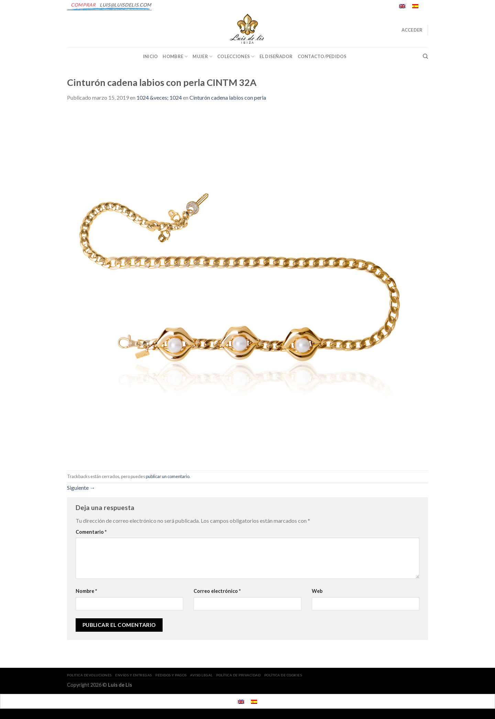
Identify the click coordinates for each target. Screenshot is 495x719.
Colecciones (235, 56)
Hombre (175, 56)
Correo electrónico (217, 591)
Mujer (202, 56)
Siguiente (81, 487)
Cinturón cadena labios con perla (227, 97)
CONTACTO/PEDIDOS (322, 56)
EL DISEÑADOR (276, 56)
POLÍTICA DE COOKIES (283, 675)
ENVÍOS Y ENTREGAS (133, 675)
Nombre (86, 591)
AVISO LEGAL (201, 675)
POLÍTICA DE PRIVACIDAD (238, 675)
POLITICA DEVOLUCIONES (89, 675)
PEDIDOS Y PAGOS (171, 675)
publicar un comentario (167, 476)
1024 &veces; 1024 (159, 97)
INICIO (150, 56)
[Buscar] (425, 56)
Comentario (91, 532)
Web (317, 591)
